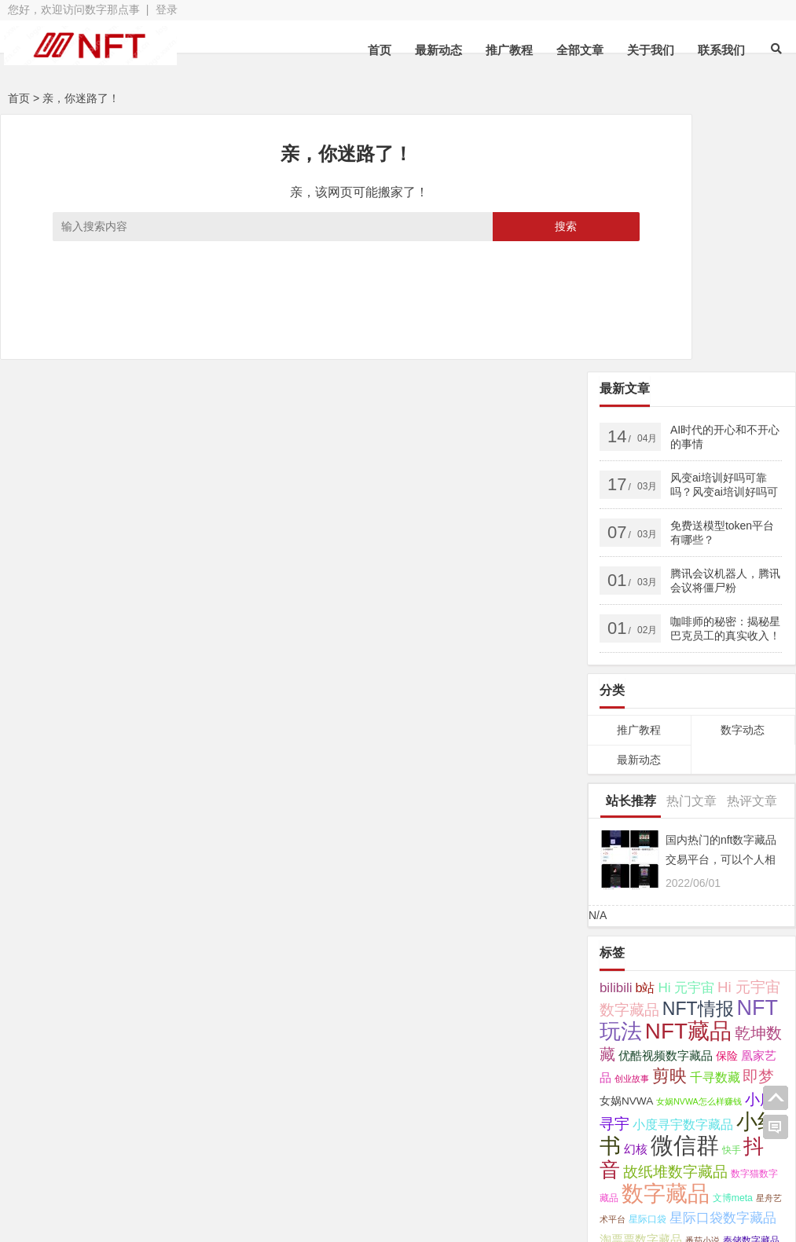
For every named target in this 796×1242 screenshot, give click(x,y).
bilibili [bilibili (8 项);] (616, 730)
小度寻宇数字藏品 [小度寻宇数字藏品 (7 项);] (683, 866)
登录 (167, 9)
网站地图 (325, 1168)
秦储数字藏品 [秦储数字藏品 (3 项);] (751, 982)
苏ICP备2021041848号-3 (432, 1168)
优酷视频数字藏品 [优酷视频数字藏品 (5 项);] (665, 798)
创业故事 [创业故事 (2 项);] (631, 821)
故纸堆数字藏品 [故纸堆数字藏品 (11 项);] (675, 914)
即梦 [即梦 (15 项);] (758, 818)
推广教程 (509, 50)
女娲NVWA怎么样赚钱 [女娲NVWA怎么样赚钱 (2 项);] (699, 843)
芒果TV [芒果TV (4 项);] (617, 1004)
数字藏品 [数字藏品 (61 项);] (666, 935)
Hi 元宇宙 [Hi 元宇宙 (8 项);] (686, 730)
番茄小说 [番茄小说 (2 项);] (702, 982)
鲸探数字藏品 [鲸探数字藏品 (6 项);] (637, 1071)
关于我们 (650, 50)
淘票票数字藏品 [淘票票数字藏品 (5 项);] (641, 982)
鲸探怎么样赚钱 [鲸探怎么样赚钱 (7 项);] (732, 1049)
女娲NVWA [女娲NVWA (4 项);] (626, 843)
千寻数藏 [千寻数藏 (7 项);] (715, 819)
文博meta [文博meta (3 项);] (733, 940)
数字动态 (743, 472)
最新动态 (438, 50)
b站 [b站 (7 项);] (645, 730)
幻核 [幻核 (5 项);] (635, 891)
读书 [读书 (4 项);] (757, 1004)
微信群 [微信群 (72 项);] (685, 887)
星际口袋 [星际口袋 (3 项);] (647, 961)
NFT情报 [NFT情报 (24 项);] (698, 751)
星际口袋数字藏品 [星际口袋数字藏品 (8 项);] (722, 960)
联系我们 (721, 50)
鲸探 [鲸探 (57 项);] (662, 1047)
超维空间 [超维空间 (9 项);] (628, 1025)
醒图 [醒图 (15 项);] (675, 1024)
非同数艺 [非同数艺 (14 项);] (725, 1024)
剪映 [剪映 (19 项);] (669, 818)
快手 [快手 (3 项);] (731, 892)
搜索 (471, 226)
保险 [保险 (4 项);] (727, 798)
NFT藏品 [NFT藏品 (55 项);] (688, 773)
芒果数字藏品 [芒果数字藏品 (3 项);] (666, 1004)
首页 (379, 50)
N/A (598, 657)
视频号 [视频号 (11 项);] (720, 1003)
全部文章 (579, 50)
